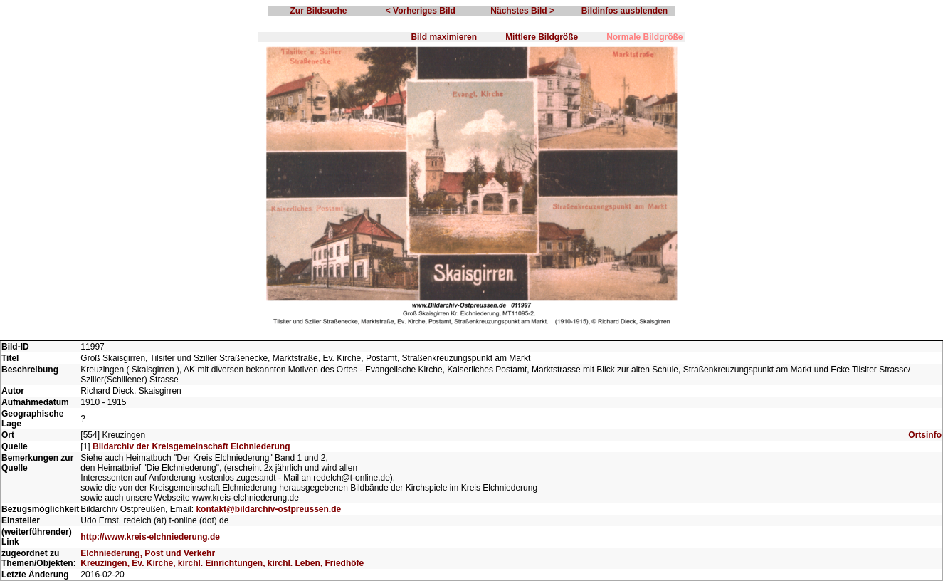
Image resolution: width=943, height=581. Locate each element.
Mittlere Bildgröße (541, 37)
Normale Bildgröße (644, 37)
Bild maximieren (444, 37)
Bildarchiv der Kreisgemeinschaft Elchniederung (191, 446)
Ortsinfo (925, 435)
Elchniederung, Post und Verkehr (147, 553)
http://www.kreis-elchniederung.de (150, 537)
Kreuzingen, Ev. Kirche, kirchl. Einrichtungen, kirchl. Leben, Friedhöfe (222, 563)
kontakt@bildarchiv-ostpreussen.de (268, 509)
